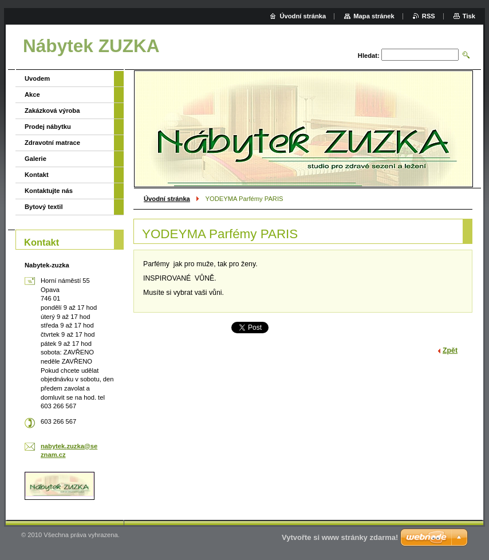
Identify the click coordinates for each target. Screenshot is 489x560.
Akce (32, 94)
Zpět (450, 350)
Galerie (35, 158)
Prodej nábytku (48, 126)
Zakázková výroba (52, 110)
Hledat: (369, 55)
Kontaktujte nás (49, 190)
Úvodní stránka (167, 198)
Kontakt (37, 174)
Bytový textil (44, 206)
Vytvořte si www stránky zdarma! (340, 537)
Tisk (469, 16)
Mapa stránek (374, 16)
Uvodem (37, 78)
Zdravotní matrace (52, 142)
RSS (428, 16)
